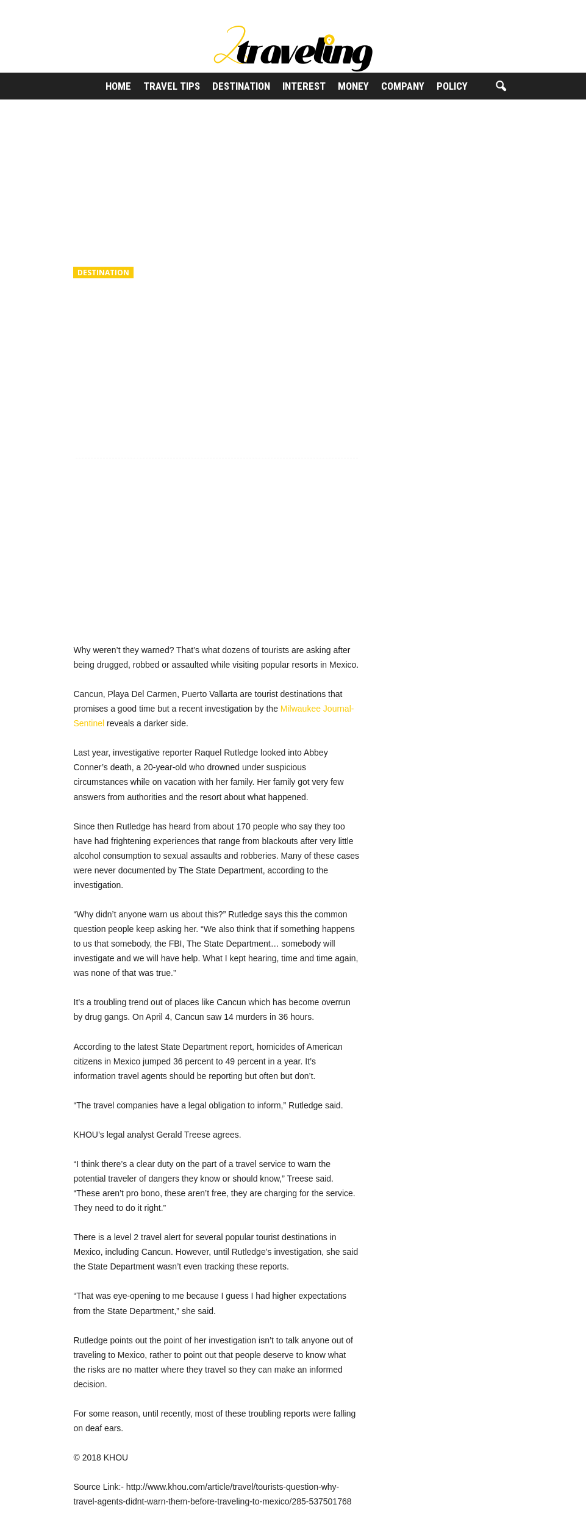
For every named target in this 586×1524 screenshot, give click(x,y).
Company (402, 86)
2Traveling (104, 354)
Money (353, 86)
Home (118, 86)
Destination (241, 86)
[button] (500, 86)
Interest (304, 86)
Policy (452, 86)
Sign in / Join (85, 8)
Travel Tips (171, 86)
